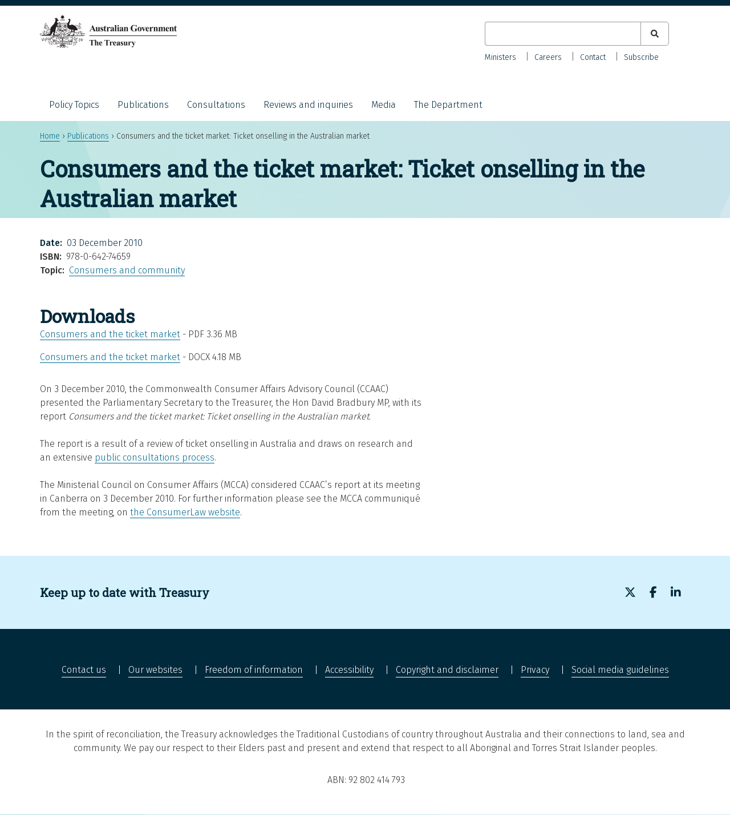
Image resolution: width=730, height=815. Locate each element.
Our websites (155, 669)
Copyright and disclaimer (447, 669)
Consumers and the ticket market (110, 334)
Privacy (535, 669)
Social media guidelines (620, 669)
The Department (448, 104)
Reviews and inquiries (308, 104)
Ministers (500, 57)
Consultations (216, 104)
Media (383, 104)
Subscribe (641, 57)
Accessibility (349, 669)
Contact (593, 57)
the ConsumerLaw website (185, 512)
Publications (143, 104)
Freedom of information (254, 669)
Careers (548, 57)
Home (50, 136)
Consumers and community (127, 270)
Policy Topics (74, 104)
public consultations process (154, 457)
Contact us (84, 669)
